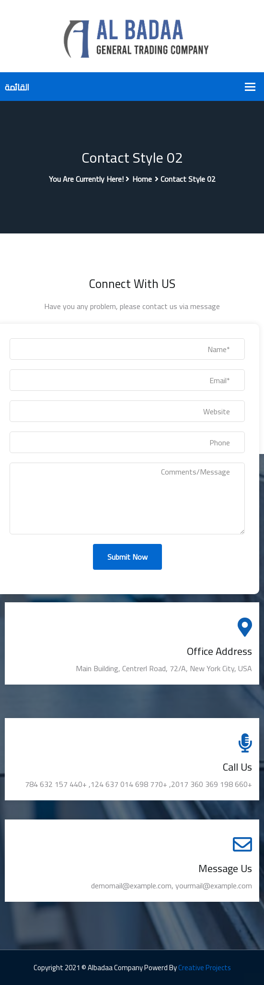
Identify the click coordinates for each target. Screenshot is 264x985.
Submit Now (127, 557)
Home (142, 179)
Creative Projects (204, 967)
